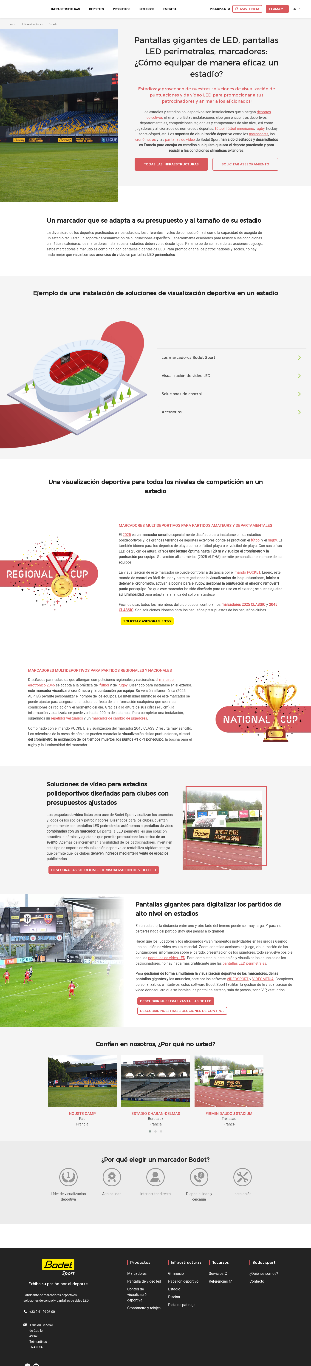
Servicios (216, 1273)
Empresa (170, 9)
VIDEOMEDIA (263, 978)
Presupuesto (220, 9)
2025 (127, 534)
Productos (121, 9)
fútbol (220, 128)
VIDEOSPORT (238, 978)
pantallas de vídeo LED (166, 957)
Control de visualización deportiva (138, 1295)
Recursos (146, 9)
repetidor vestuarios (67, 718)
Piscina (174, 1296)
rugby (260, 128)
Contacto (256, 1281)
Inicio (12, 24)
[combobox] (297, 9)
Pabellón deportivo (183, 1281)
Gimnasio (176, 1273)
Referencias (218, 1281)
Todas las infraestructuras (171, 164)
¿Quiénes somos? (263, 1273)
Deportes (96, 9)
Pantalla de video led (144, 1281)
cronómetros (145, 139)
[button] (150, 1131)
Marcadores (137, 1273)
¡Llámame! (277, 9)
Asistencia (249, 9)
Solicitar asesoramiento (245, 164)
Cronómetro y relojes (144, 1307)
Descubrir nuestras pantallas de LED (176, 1001)
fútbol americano (240, 128)
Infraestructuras (65, 9)
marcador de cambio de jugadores (119, 718)
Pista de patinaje (181, 1304)
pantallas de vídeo (180, 139)
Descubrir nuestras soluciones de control (182, 1011)
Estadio (174, 1289)
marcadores (258, 133)
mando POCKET (247, 572)
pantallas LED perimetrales (244, 963)
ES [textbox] (294, 9)
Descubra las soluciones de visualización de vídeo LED (103, 870)
